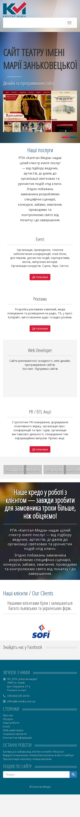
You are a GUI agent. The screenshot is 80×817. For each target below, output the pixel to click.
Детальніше (40, 277)
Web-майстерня (13, 730)
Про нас (8, 715)
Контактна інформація (17, 737)
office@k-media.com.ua (21, 701)
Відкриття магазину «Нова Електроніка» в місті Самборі (38, 755)
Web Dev (33, 469)
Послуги (8, 719)
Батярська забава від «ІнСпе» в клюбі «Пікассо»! (33, 751)
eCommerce (15, 469)
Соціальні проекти (15, 734)
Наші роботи (11, 722)
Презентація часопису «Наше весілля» (27, 759)
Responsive (55, 469)
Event (6, 726)
